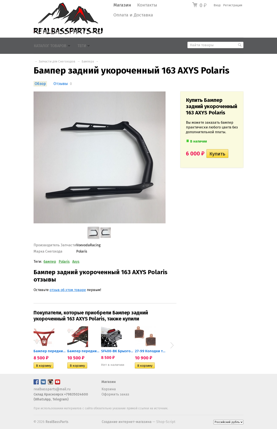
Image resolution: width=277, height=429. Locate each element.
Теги (81, 46)
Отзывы (60, 84)
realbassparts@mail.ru (52, 389)
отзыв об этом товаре (68, 290)
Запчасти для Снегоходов (57, 61)
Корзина (108, 389)
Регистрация (232, 5)
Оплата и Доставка (133, 15)
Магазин (122, 5)
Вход (217, 5)
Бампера (88, 61)
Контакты (147, 5)
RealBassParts (56, 422)
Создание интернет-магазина (126, 422)
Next (172, 345)
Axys (75, 261)
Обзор (40, 84)
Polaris (64, 261)
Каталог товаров (50, 46)
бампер (49, 261)
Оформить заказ (115, 394)
